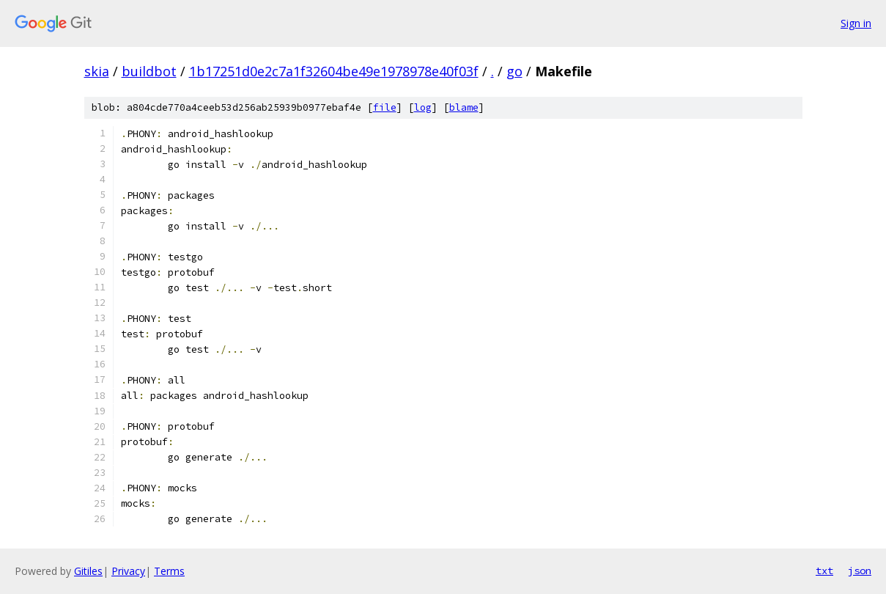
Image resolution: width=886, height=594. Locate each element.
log (423, 107)
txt (824, 570)
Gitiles (88, 571)
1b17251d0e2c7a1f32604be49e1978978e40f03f (334, 71)
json (859, 570)
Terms (169, 571)
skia (96, 71)
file (384, 107)
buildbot (149, 71)
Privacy (128, 571)
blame (464, 107)
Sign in (856, 23)
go (514, 71)
